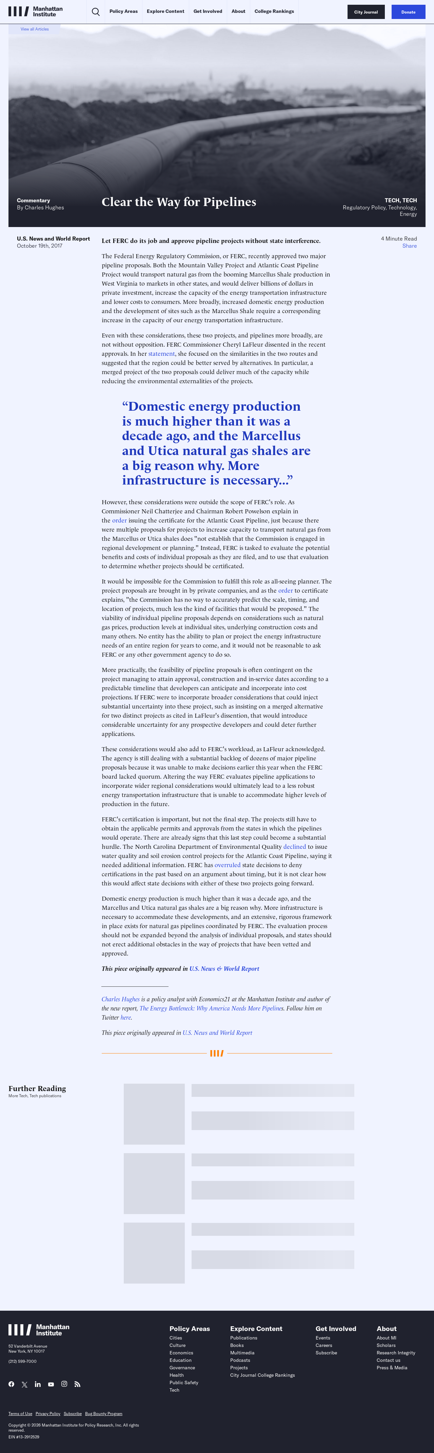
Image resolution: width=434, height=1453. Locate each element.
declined (294, 846)
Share (409, 246)
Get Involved (208, 11)
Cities (176, 1338)
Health (177, 1375)
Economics (181, 1353)
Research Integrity (396, 1353)
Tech (392, 200)
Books (237, 1345)
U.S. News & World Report (224, 968)
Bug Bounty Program (103, 1413)
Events (323, 1338)
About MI (386, 1338)
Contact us (388, 1360)
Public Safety (184, 1382)
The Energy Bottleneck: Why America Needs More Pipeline (210, 1007)
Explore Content (165, 11)
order (119, 519)
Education (181, 1360)
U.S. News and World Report (53, 239)
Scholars (386, 1345)
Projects (239, 1368)
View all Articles (35, 29)
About (238, 11)
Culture (177, 1345)
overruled (228, 864)
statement (162, 353)
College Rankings (274, 11)
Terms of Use (20, 1413)
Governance (182, 1368)
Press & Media (392, 1368)
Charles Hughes (44, 207)
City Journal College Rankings (262, 1375)
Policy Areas (124, 11)
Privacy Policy (48, 1413)
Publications (243, 1338)
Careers (324, 1345)
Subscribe (326, 1353)
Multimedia (242, 1353)
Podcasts (240, 1360)
